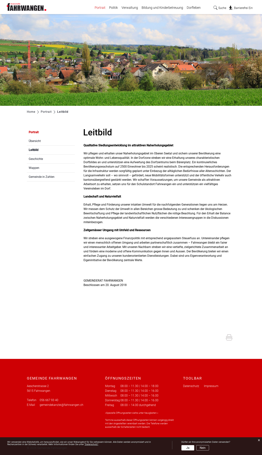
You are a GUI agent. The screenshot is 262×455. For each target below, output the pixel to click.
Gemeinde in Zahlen (41, 177)
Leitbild (42, 149)
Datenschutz (191, 386)
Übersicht (35, 141)
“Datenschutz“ (91, 444)
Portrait (100, 8)
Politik (113, 8)
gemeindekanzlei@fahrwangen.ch (61, 405)
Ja (187, 448)
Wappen (34, 168)
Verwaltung (129, 8)
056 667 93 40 (49, 400)
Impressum (211, 386)
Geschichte (36, 159)
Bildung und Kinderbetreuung (162, 8)
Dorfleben (194, 8)
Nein (203, 448)
